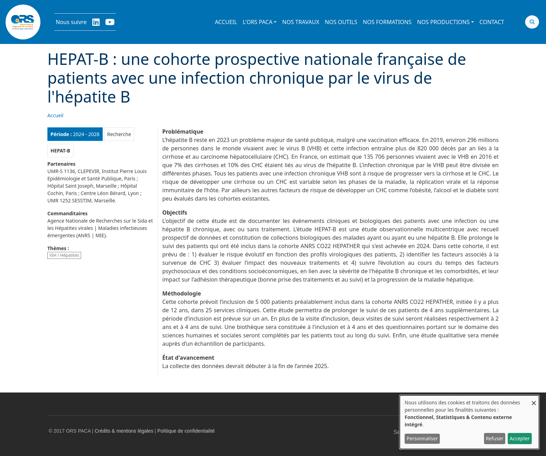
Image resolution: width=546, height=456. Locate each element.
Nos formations (387, 22)
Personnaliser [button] (422, 438)
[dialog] (469, 422)
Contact (491, 22)
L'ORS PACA (257, 22)
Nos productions (443, 22)
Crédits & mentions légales (124, 431)
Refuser (494, 438)
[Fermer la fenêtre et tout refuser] (534, 399)
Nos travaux (300, 22)
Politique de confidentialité (186, 431)
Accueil (226, 22)
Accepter (520, 438)
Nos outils (341, 22)
